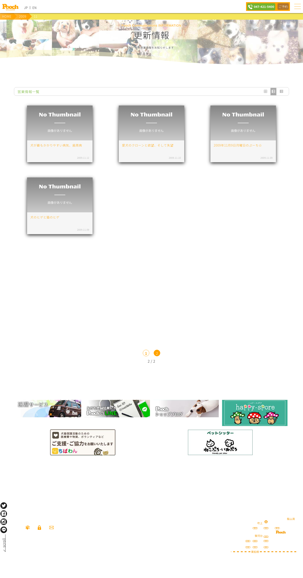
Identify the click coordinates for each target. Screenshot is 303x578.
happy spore (255, 413)
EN (34, 7)
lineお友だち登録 (117, 408)
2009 (22, 16)
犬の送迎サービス (48, 408)
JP (26, 7)
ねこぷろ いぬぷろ (220, 442)
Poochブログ (186, 408)
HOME (6, 16)
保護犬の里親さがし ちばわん (82, 442)
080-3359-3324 (54, 552)
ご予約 (283, 6)
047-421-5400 (262, 6)
